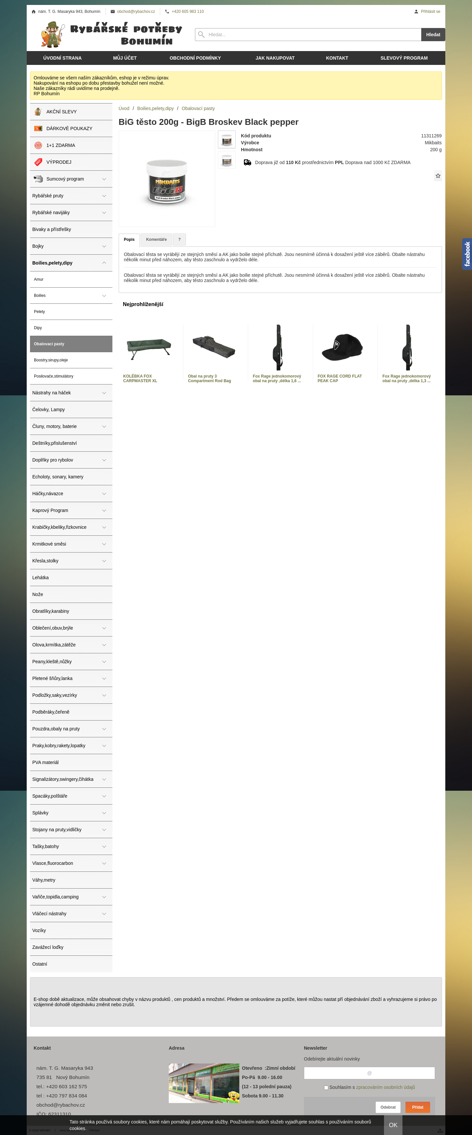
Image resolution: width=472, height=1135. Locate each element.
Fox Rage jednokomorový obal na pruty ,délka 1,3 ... (406, 378)
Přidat (417, 1107)
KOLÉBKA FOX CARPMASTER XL (140, 378)
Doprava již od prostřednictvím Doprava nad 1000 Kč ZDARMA (333, 162)
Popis (129, 239)
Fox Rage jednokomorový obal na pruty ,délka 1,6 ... (277, 378)
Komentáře (156, 239)
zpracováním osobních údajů (385, 1087)
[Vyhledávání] (308, 34)
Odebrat (388, 1107)
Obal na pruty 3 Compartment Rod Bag (209, 378)
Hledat (433, 34)
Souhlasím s (369, 1087)
